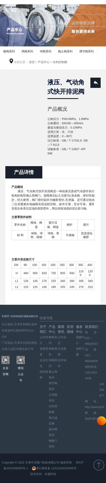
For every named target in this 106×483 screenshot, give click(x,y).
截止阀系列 (65, 51)
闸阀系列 (27, 51)
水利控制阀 (60, 62)
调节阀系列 (86, 51)
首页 (32, 62)
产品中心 (44, 62)
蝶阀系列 (9, 51)
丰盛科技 (50, 474)
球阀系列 (45, 51)
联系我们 (91, 327)
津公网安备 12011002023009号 (54, 468)
